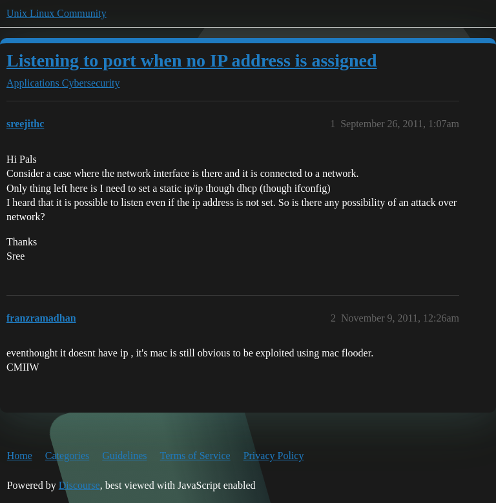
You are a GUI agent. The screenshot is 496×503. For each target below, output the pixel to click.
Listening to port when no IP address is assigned (191, 60)
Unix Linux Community (56, 13)
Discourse (79, 485)
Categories (67, 455)
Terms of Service (195, 455)
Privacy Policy (273, 455)
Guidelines (124, 455)
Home (19, 455)
